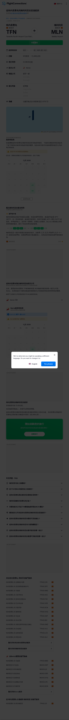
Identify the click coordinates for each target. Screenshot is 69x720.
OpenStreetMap (52, 131)
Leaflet (43, 131)
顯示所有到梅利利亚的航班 (17, 649)
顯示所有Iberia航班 (15, 692)
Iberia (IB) (12, 300)
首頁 (7, 18)
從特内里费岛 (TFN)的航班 (17, 18)
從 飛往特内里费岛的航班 (19, 13)
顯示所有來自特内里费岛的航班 (19, 643)
